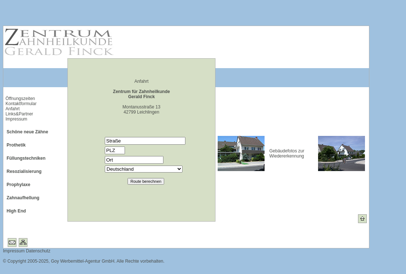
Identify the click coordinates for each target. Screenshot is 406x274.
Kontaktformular (21, 103)
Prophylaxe (18, 184)
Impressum (16, 119)
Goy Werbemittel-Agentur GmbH (82, 261)
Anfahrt (12, 108)
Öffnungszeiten (20, 98)
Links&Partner (19, 113)
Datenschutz (37, 250)
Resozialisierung (24, 171)
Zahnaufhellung (23, 197)
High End (16, 211)
